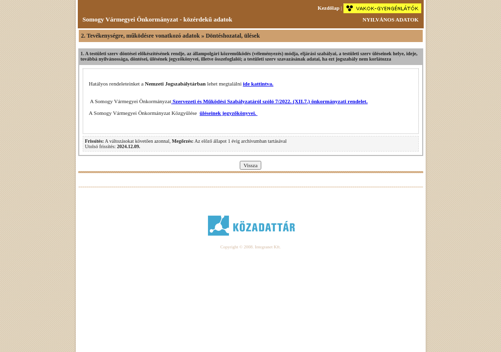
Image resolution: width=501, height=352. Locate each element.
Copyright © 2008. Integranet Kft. (250, 246)
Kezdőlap (329, 8)
